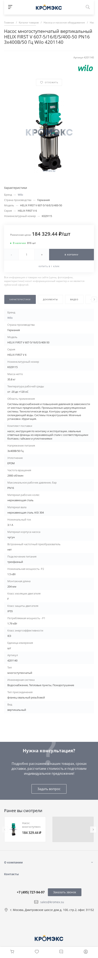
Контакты (11, 874)
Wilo (20, 194)
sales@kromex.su (52, 902)
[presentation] (94, 299)
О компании (13, 862)
